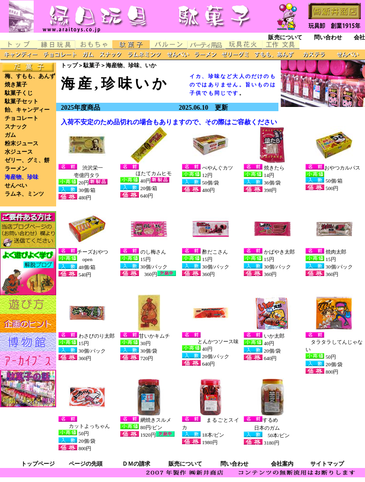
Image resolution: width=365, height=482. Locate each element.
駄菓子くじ (19, 93)
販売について (285, 37)
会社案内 (282, 464)
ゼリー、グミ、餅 (27, 160)
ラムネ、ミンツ (24, 194)
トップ (69, 65)
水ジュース (19, 152)
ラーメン (16, 168)
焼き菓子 (16, 84)
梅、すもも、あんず (30, 76)
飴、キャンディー (27, 109)
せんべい (16, 185)
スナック (16, 126)
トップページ (38, 464)
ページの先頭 (85, 464)
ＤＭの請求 (136, 464)
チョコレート (21, 118)
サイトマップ (327, 464)
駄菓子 (91, 65)
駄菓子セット (21, 101)
